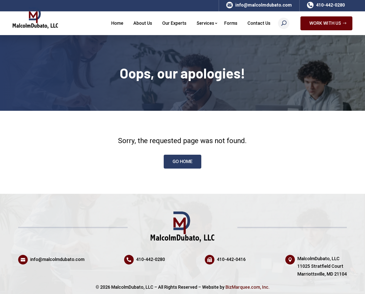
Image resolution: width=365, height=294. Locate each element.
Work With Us (325, 23)
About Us (142, 23)
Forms (230, 23)
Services (205, 23)
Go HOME (182, 161)
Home (117, 23)
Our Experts (174, 23)
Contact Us (258, 23)
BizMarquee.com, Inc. (247, 287)
